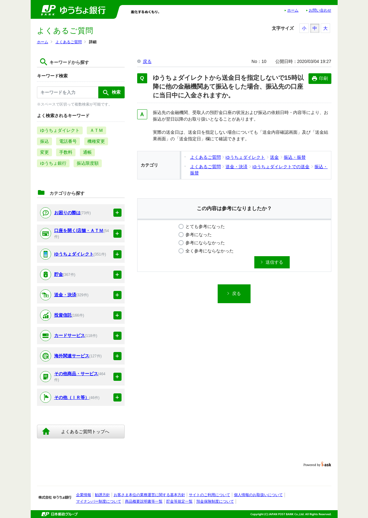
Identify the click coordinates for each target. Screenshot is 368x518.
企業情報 (83, 495)
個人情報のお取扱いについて (258, 495)
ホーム (292, 10)
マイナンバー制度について (98, 501)
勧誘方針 (102, 495)
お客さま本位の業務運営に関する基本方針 (149, 495)
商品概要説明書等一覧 (144, 501)
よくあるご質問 (68, 42)
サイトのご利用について (209, 495)
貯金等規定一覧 (179, 501)
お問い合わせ (320, 10)
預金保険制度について (215, 501)
